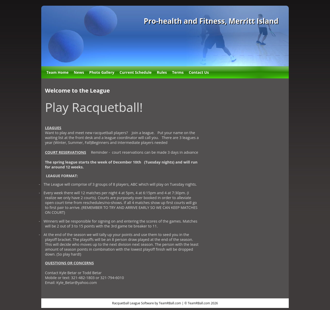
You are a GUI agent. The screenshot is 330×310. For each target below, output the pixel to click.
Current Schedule (136, 72)
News (79, 72)
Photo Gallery (101, 72)
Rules (162, 72)
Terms (178, 72)
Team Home (57, 72)
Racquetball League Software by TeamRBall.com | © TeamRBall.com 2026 (165, 303)
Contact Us (199, 72)
